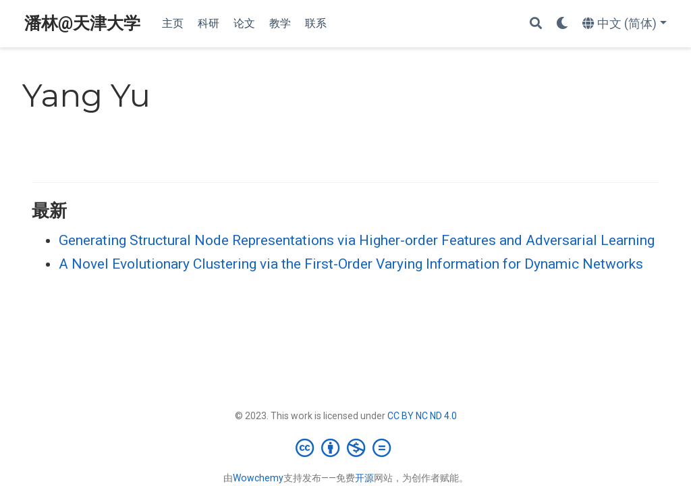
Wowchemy (258, 478)
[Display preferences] (562, 24)
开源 (364, 478)
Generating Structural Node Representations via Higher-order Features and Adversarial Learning (357, 240)
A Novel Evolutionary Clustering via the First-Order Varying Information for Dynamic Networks (351, 264)
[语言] (624, 24)
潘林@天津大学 (82, 23)
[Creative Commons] (346, 447)
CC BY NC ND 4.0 (422, 415)
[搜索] (536, 24)
